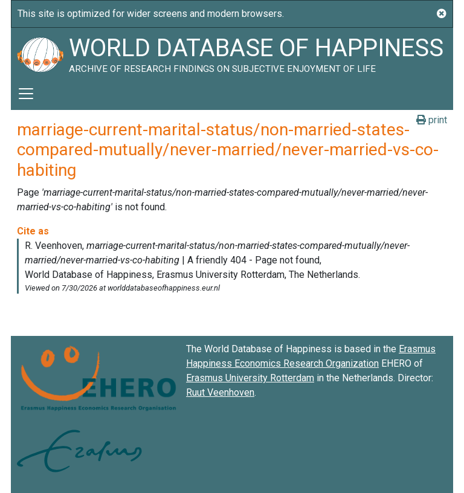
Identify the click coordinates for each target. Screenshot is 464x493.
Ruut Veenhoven (220, 392)
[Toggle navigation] (26, 93)
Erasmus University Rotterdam (250, 378)
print (431, 120)
